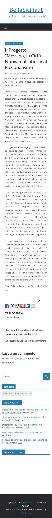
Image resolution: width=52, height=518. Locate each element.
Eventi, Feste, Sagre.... (14, 43)
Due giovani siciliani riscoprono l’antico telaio (23, 432)
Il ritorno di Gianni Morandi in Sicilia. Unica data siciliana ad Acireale (23, 332)
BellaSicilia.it (26, 10)
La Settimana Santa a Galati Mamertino (27, 340)
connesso (20, 358)
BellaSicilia (26, 73)
